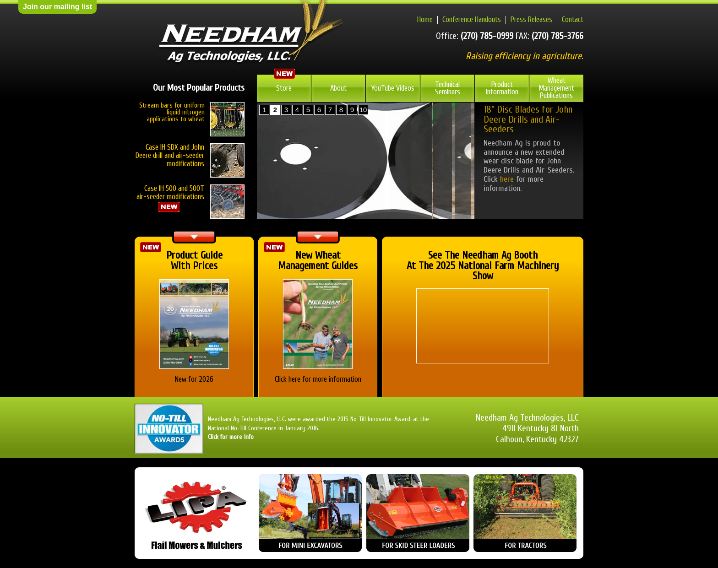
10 (363, 110)
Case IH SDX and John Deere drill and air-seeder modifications (170, 155)
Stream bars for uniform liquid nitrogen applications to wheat (172, 112)
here (507, 179)
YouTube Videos (392, 88)
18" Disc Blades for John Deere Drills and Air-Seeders (528, 119)
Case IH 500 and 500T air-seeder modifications (190, 198)
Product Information (502, 88)
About (338, 88)
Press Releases (531, 19)
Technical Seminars (447, 88)
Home (425, 19)
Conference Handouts (471, 19)
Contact (572, 19)
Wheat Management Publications (556, 88)
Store (284, 88)
